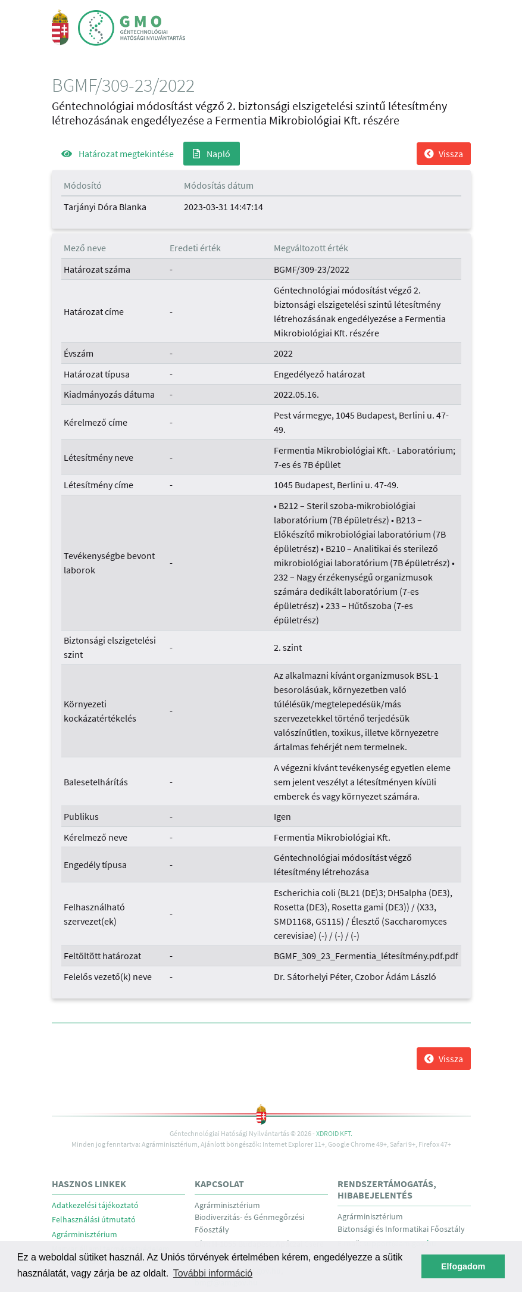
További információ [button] (212, 1273)
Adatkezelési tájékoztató (95, 1205)
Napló (211, 154)
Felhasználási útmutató (94, 1220)
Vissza (443, 154)
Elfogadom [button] (463, 1266)
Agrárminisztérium (84, 1234)
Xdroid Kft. (334, 1133)
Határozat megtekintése (117, 154)
